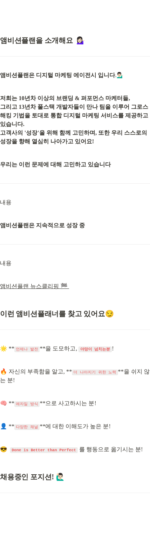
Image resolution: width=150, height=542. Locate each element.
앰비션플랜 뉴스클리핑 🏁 (34, 286)
